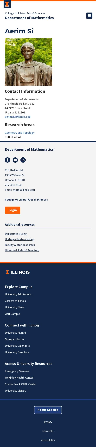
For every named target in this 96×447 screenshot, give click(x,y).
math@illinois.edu (24, 190)
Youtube (15, 160)
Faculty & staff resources (20, 245)
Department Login (16, 234)
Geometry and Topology (19, 133)
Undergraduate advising (19, 239)
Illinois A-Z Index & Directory (22, 250)
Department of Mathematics (29, 17)
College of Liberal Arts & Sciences (25, 13)
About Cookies (48, 410)
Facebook (7, 160)
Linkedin (23, 160)
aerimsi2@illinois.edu (18, 117)
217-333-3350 (13, 185)
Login (12, 210)
